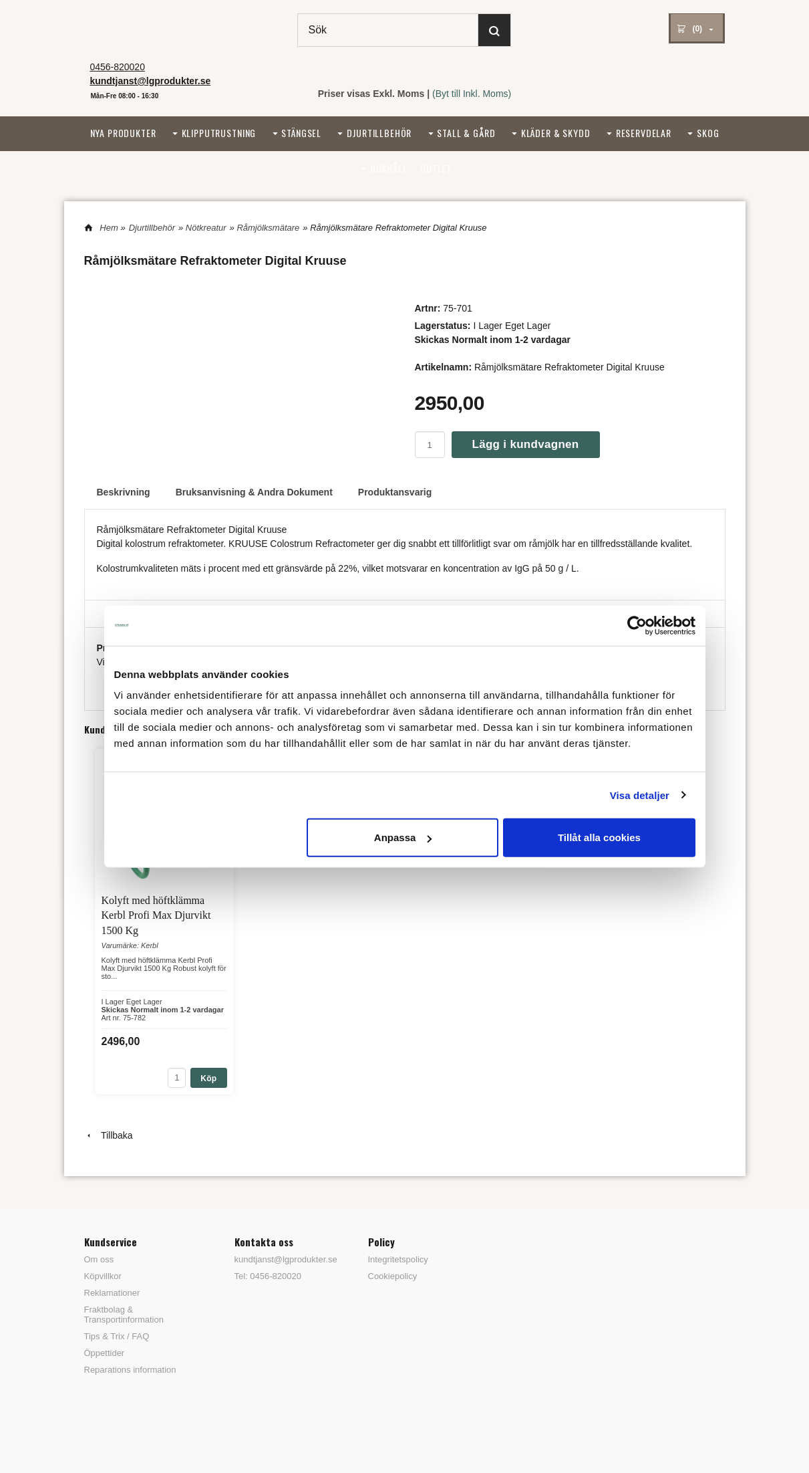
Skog (708, 133)
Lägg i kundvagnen (525, 444)
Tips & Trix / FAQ (117, 1336)
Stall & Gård (466, 133)
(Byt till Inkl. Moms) (471, 93)
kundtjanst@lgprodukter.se (281, 1259)
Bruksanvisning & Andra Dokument (254, 492)
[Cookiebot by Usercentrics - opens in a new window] (637, 625)
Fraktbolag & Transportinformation (124, 1315)
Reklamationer (112, 1293)
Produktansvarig (395, 492)
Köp (208, 1078)
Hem (109, 228)
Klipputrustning (219, 133)
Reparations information (130, 1370)
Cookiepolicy (393, 1276)
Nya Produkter (123, 133)
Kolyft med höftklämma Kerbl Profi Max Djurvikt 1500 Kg (156, 915)
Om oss (99, 1259)
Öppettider (104, 1353)
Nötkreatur (206, 228)
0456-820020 (117, 67)
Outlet (436, 168)
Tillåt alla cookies (599, 837)
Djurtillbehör (379, 133)
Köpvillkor (103, 1276)
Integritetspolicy (398, 1259)
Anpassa (403, 837)
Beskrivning (123, 492)
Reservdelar (643, 133)
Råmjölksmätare (267, 228)
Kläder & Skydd (556, 133)
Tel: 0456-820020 (267, 1276)
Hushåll (389, 168)
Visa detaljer (639, 794)
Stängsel (301, 133)
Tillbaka (108, 1135)
